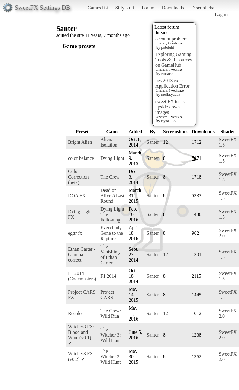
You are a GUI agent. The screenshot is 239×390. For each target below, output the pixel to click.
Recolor (75, 313)
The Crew (110, 176)
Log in (221, 14)
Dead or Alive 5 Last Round (112, 196)
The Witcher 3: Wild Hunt (110, 335)
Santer (153, 142)
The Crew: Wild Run (110, 313)
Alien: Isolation (108, 142)
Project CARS (107, 294)
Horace (167, 73)
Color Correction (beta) (78, 177)
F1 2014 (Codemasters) (82, 276)
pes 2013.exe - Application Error (172, 83)
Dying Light (112, 158)
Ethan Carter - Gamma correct (81, 255)
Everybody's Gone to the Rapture (112, 233)
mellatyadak (170, 94)
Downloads (173, 7)
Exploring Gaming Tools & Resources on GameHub (173, 60)
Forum (148, 7)
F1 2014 (108, 276)
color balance (81, 158)
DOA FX (77, 195)
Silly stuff (124, 7)
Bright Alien (80, 142)
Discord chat (203, 7)
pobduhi (167, 47)
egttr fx (75, 233)
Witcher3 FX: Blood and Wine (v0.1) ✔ (81, 335)
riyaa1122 (169, 120)
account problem (171, 38)
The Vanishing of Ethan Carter (110, 254)
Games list (98, 7)
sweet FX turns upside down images (170, 107)
